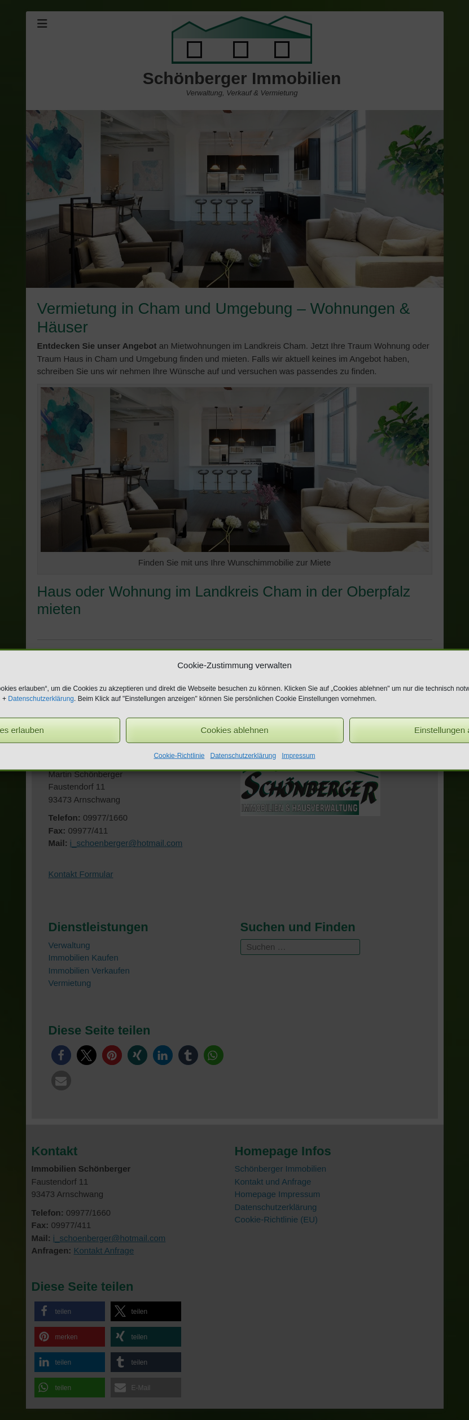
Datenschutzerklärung (41, 698)
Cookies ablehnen (234, 730)
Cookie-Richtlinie (179, 755)
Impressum (298, 755)
